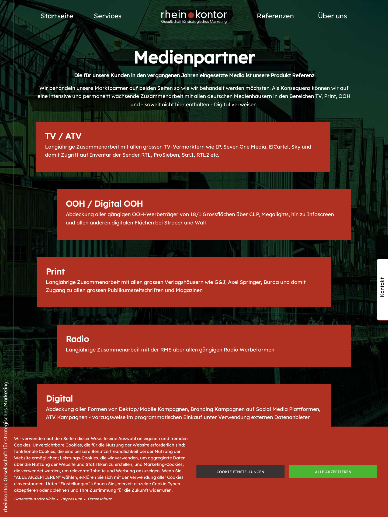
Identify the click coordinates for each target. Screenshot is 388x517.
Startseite (57, 16)
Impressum (71, 499)
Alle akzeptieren (333, 471)
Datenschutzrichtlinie (34, 499)
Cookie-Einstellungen (240, 471)
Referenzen (275, 16)
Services (108, 16)
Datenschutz (100, 499)
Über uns (332, 16)
